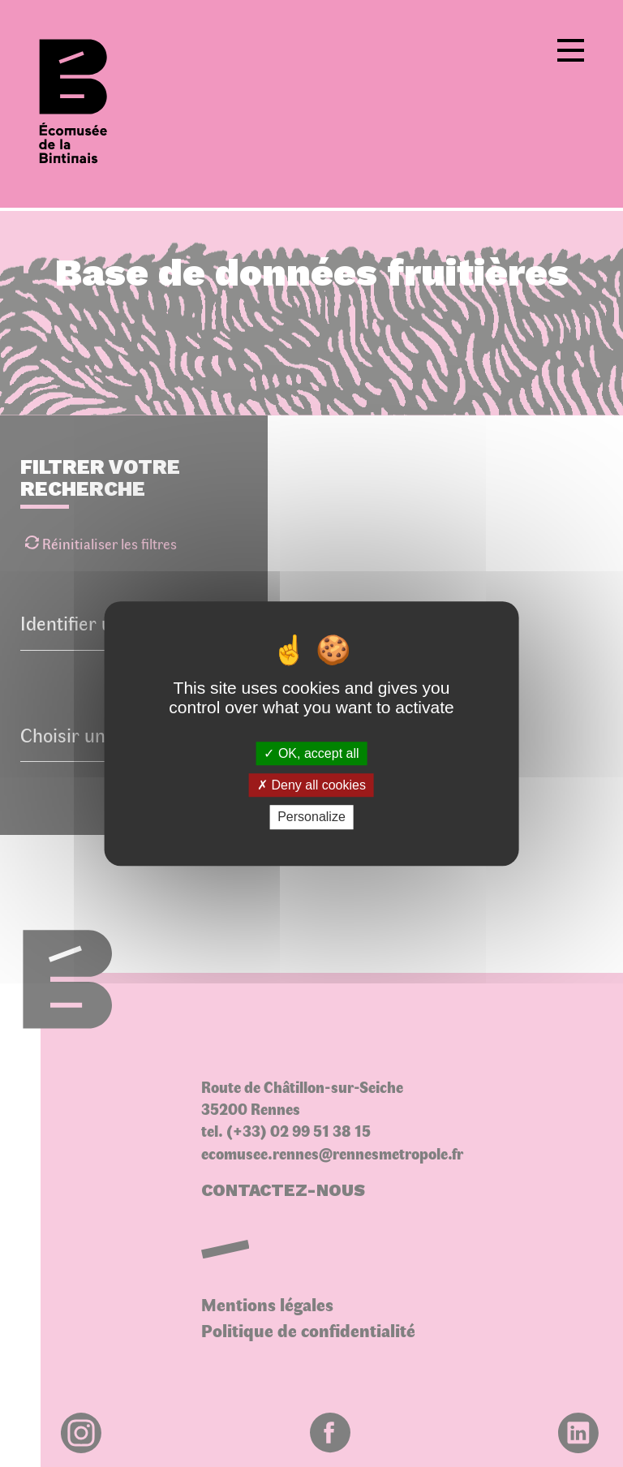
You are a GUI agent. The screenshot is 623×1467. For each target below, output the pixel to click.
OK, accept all (311, 753)
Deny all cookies (311, 785)
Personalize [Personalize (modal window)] (311, 817)
